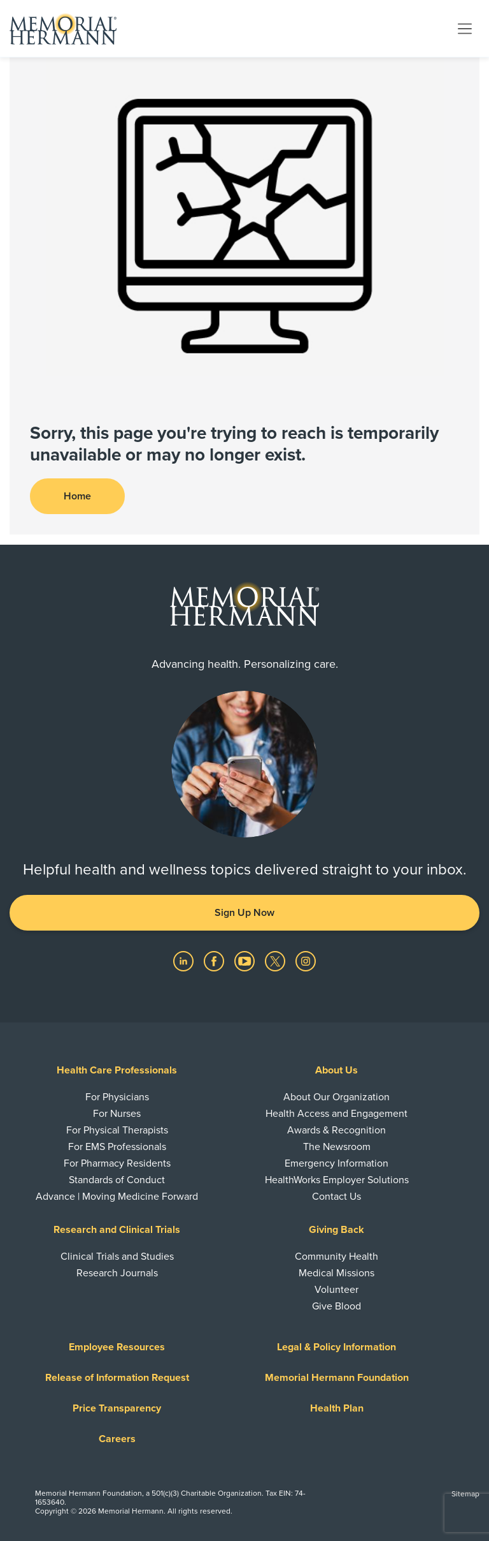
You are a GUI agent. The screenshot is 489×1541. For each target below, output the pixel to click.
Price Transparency (117, 1408)
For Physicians (117, 1097)
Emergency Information (336, 1163)
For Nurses (117, 1113)
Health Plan (337, 1408)
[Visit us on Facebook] (215, 960)
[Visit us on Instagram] (305, 960)
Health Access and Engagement (337, 1113)
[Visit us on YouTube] (245, 960)
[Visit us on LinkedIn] (184, 960)
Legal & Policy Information (336, 1347)
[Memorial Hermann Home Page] (63, 29)
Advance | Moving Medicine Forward (117, 1196)
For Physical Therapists (117, 1130)
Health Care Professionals (117, 1070)
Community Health (336, 1256)
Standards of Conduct (117, 1180)
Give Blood (336, 1306)
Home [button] (77, 496)
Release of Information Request (117, 1377)
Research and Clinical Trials (116, 1229)
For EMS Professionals (117, 1147)
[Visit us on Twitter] (276, 960)
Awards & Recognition (336, 1130)
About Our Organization (336, 1097)
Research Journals (117, 1273)
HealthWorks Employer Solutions (337, 1180)
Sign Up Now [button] (244, 912)
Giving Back (336, 1229)
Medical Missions (336, 1273)
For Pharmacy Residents (117, 1163)
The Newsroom (337, 1147)
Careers (117, 1439)
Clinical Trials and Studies (117, 1256)
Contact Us (336, 1196)
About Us (336, 1070)
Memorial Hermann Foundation (337, 1377)
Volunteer (336, 1289)
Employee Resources (117, 1347)
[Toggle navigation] (464, 28)
